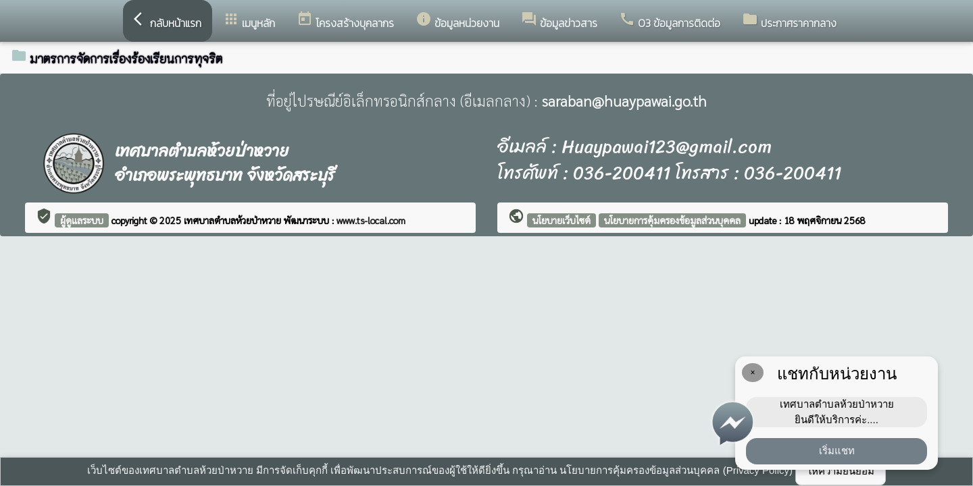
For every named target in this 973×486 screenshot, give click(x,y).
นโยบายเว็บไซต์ (561, 220)
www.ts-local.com (370, 220)
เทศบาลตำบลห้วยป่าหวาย (234, 220)
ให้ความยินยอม (840, 471)
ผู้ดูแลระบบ (81, 220)
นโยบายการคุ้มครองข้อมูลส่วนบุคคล (672, 220)
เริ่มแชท (837, 450)
